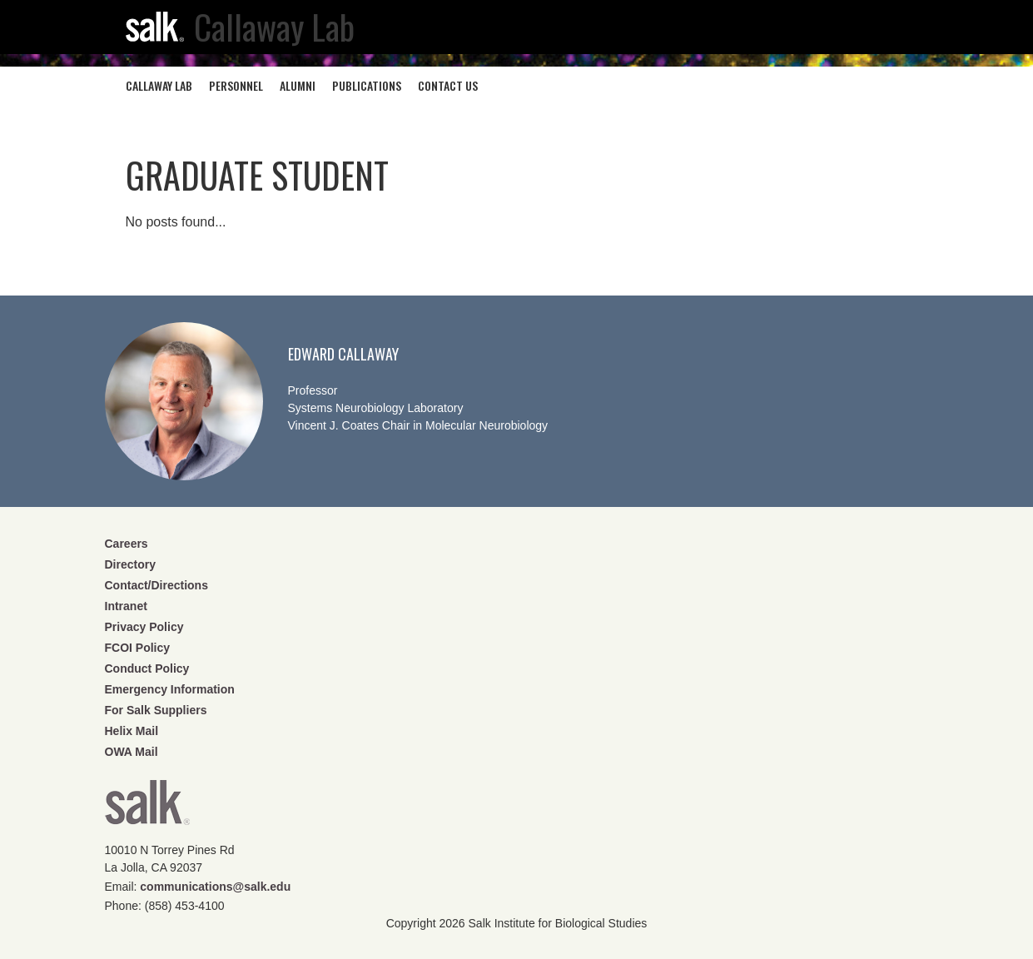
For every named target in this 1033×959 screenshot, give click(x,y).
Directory (130, 564)
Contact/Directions (156, 585)
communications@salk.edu (215, 886)
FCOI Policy (138, 647)
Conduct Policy (147, 668)
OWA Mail (131, 751)
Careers (126, 543)
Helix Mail (132, 731)
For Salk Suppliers (156, 710)
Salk (147, 808)
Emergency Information (170, 689)
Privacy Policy (144, 627)
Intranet (126, 606)
